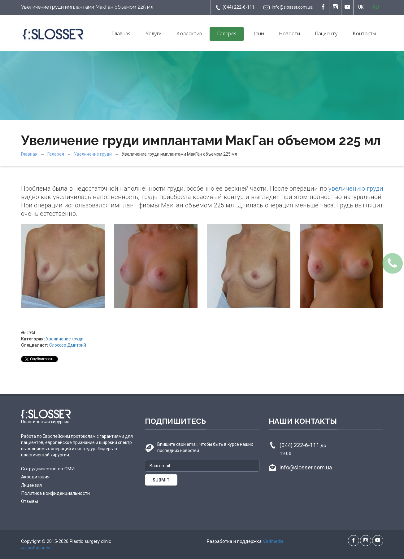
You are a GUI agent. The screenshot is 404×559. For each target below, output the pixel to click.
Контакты (364, 34)
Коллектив (189, 34)
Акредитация (35, 477)
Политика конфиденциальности (55, 493)
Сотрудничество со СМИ (48, 469)
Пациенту (326, 34)
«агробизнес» (35, 548)
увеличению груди (355, 188)
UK (360, 7)
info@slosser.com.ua (288, 7)
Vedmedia (273, 541)
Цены (257, 34)
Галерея (227, 34)
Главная (121, 34)
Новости (289, 34)
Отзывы (29, 501)
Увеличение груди (93, 154)
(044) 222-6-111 (234, 7)
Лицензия (31, 485)
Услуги (154, 34)
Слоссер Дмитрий (67, 345)
